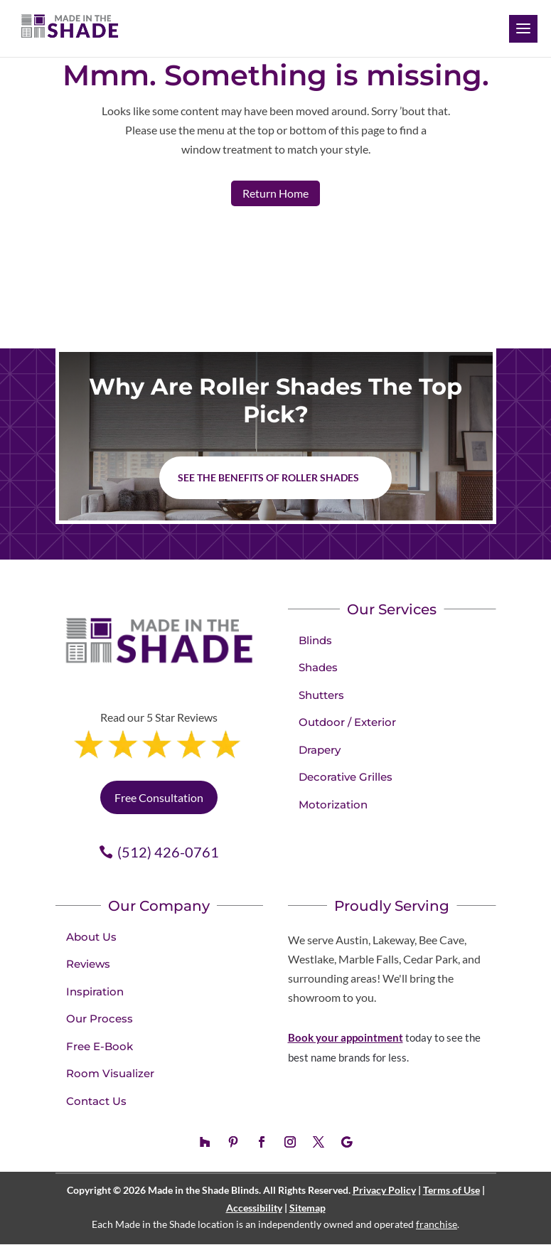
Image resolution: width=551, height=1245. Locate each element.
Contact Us (96, 1101)
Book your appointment (345, 1037)
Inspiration (95, 991)
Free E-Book (99, 1046)
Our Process (99, 1018)
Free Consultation (158, 797)
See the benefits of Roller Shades (268, 477)
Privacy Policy (384, 1190)
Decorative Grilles (345, 777)
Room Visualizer (110, 1073)
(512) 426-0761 (168, 851)
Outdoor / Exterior (347, 722)
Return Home (275, 193)
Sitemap (307, 1208)
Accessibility (254, 1208)
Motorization (333, 804)
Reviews (88, 964)
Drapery (320, 750)
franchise (436, 1224)
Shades (318, 667)
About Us (91, 937)
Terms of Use (451, 1190)
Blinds (315, 640)
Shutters (321, 695)
